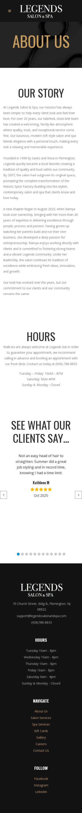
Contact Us (41, 750)
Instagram (41, 785)
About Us (41, 711)
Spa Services (41, 724)
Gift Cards (41, 731)
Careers (41, 744)
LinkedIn (41, 792)
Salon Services (41, 718)
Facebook (41, 779)
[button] (18, 554)
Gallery (41, 737)
